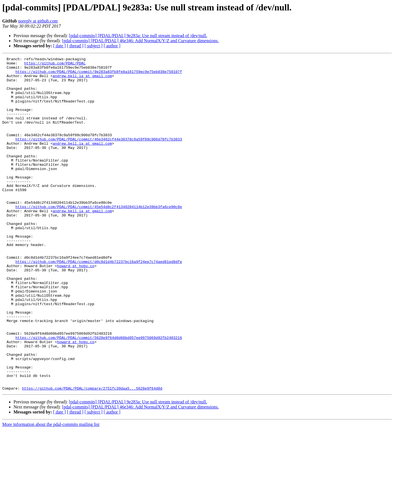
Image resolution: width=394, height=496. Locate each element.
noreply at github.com (38, 21)
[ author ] (112, 45)
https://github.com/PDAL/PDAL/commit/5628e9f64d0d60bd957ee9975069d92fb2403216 (98, 394)
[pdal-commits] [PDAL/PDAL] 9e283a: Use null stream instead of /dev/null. (138, 35)
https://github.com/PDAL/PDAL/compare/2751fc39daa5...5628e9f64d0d (92, 454)
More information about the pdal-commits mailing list (50, 491)
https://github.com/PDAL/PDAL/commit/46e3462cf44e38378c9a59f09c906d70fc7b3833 (98, 155)
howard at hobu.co (75, 307)
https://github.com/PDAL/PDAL (54, 64)
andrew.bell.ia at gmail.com (82, 79)
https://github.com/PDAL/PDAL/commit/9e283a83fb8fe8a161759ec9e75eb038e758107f (98, 74)
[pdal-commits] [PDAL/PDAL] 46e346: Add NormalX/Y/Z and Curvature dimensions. (140, 40)
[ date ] (59, 45)
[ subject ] (94, 45)
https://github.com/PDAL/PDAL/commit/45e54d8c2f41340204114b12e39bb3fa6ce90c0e (98, 237)
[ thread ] (75, 45)
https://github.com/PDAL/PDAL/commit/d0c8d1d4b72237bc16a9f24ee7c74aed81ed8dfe (98, 302)
